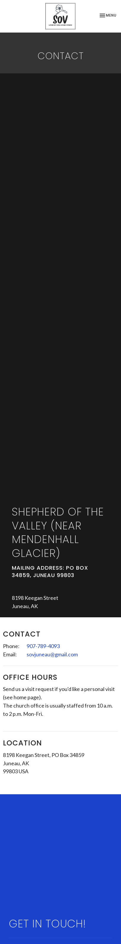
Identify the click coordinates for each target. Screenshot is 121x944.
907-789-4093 (43, 646)
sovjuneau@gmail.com (52, 654)
